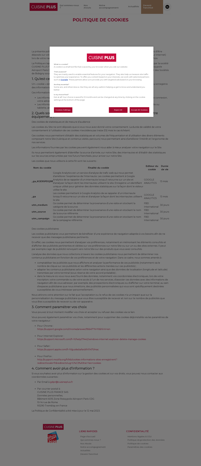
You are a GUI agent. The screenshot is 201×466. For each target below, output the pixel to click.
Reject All (118, 110)
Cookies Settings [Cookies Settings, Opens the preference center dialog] (63, 110)
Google (64, 80)
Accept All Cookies (139, 110)
